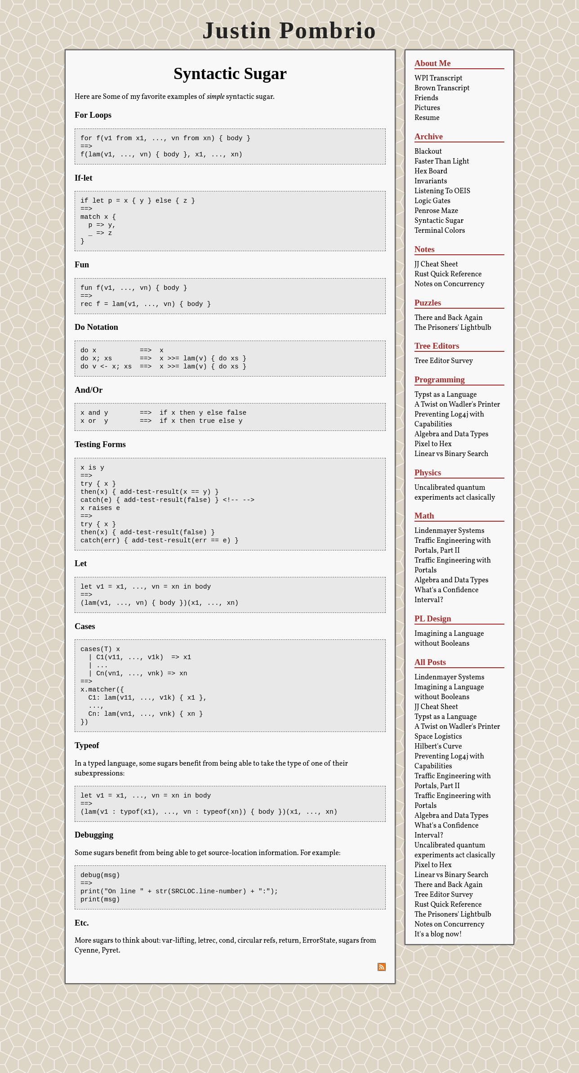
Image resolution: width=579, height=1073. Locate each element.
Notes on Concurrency (449, 284)
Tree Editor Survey (443, 361)
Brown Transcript (442, 88)
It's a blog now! (438, 935)
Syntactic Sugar (438, 221)
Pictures (427, 108)
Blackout (428, 152)
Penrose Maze (436, 211)
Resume (427, 118)
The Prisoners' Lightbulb (452, 328)
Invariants (430, 181)
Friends (426, 98)
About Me (432, 63)
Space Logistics (438, 737)
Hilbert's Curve (438, 747)
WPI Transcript (438, 79)
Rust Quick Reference (448, 274)
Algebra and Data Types (451, 434)
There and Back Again (448, 318)
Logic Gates (432, 201)
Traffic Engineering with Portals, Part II (452, 546)
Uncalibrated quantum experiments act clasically (454, 493)
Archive (428, 136)
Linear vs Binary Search (451, 454)
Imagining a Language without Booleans (449, 639)
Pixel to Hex (433, 444)
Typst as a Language (445, 395)
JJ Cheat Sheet (436, 265)
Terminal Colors (439, 231)
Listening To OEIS (442, 191)
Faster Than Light (441, 162)
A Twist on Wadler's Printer (457, 405)
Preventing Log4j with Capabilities (449, 420)
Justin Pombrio (289, 30)
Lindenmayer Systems (449, 531)
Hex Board (430, 172)
